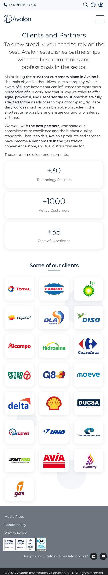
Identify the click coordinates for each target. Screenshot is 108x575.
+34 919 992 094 (20, 5)
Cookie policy (15, 525)
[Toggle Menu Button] (100, 19)
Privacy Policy (15, 533)
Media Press (14, 517)
